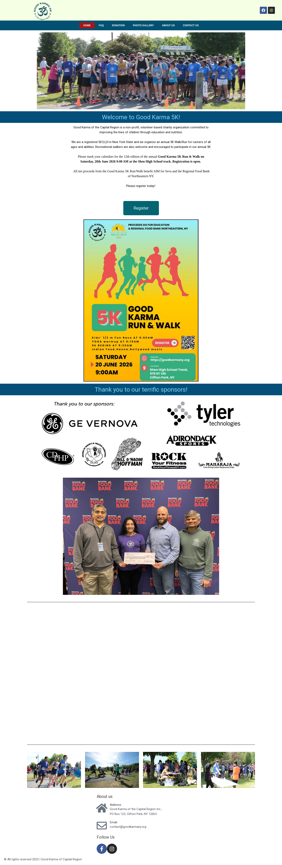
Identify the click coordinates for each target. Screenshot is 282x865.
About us (168, 25)
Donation (118, 25)
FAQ (101, 25)
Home (87, 25)
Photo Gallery (143, 25)
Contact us (191, 25)
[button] (141, 208)
